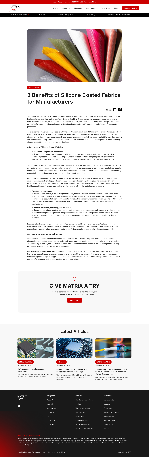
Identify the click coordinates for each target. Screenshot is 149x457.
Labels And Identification (84, 428)
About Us (66, 8)
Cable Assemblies (81, 420)
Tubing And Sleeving (82, 424)
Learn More (92, 2)
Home (55, 8)
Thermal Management (66, 14)
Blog (116, 8)
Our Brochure (51, 424)
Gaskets (43, 14)
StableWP (128, 452)
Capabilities (105, 8)
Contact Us (51, 420)
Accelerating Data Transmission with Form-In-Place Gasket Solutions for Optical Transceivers (111, 371)
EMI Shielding (91, 14)
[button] (114, 110)
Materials (78, 8)
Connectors (79, 416)
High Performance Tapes (19, 14)
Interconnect (91, 8)
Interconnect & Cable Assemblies (119, 15)
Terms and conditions (58, 452)
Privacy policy (46, 452)
